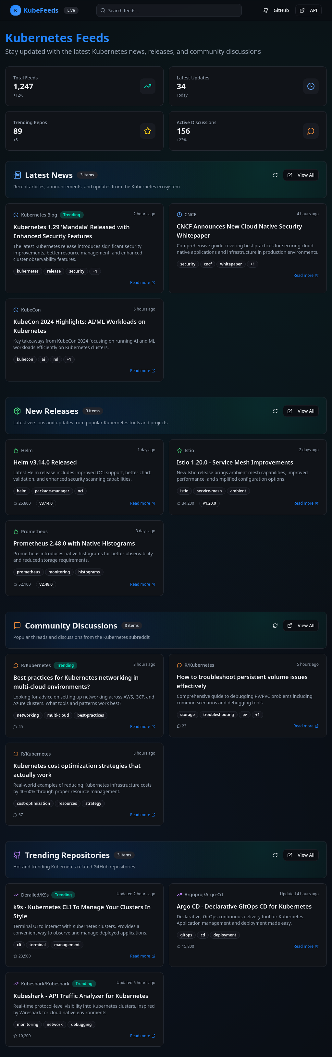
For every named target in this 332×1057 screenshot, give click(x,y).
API (308, 10)
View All (300, 175)
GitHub (276, 10)
